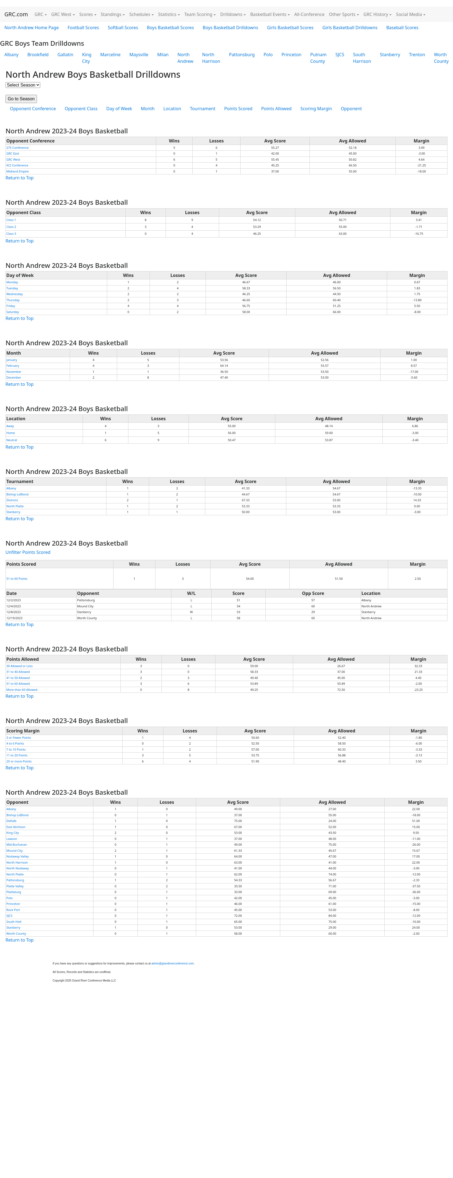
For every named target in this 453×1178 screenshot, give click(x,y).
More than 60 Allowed (21, 690)
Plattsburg (13, 892)
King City (86, 58)
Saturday (12, 312)
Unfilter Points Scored (28, 552)
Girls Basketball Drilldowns (350, 28)
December (13, 377)
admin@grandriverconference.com (173, 963)
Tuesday (12, 288)
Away (10, 426)
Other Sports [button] (342, 14)
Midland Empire (17, 171)
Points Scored (238, 109)
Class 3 (11, 233)
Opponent (351, 109)
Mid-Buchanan (16, 844)
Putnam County (318, 58)
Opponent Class (81, 109)
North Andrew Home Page (31, 28)
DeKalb (11, 821)
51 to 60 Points (17, 578)
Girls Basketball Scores (290, 28)
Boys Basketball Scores (170, 28)
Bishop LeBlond (17, 494)
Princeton (291, 55)
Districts (12, 500)
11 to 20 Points (17, 755)
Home (10, 433)
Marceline (110, 55)
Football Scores (83, 28)
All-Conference (309, 14)
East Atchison (15, 827)
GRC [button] (38, 14)
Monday (12, 282)
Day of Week (119, 109)
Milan (163, 55)
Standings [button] (111, 14)
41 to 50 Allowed (18, 678)
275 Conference (17, 147)
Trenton (417, 55)
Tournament (202, 109)
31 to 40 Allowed (18, 672)
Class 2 (11, 227)
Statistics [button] (167, 14)
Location (172, 109)
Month (148, 109)
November (13, 372)
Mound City (14, 850)
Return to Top (20, 178)
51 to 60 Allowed (18, 683)
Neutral (11, 440)
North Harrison (211, 58)
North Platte (15, 506)
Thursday (13, 300)
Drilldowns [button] (231, 14)
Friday (10, 306)
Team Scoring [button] (198, 14)
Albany (11, 55)
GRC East (12, 153)
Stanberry (390, 55)
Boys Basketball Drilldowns (230, 28)
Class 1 (11, 220)
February (12, 365)
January (11, 360)
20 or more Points (19, 761)
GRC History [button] (375, 14)
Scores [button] (86, 14)
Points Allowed (276, 109)
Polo (268, 55)
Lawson (11, 839)
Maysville (139, 55)
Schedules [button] (139, 14)
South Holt (13, 922)
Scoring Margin (316, 109)
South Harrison (362, 58)
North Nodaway (17, 868)
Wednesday (14, 294)
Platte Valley (15, 886)
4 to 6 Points (15, 743)
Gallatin (65, 55)
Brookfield (37, 55)
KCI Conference (17, 165)
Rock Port (13, 910)
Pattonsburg (242, 55)
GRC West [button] (61, 14)
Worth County (16, 933)
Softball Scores (123, 28)
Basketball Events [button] (268, 14)
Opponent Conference (33, 109)
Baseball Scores (402, 28)
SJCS (339, 55)
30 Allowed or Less (19, 666)
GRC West (13, 159)
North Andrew (185, 58)
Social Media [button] (409, 14)
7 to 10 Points (16, 749)
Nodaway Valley (17, 856)
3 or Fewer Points (18, 737)
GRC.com (16, 14)
